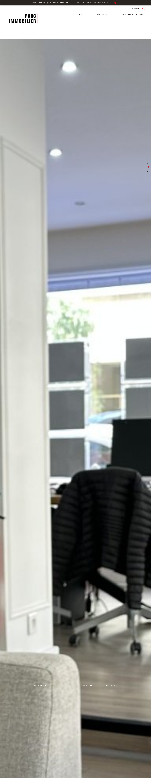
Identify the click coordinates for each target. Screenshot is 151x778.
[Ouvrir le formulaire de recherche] (139, 8)
